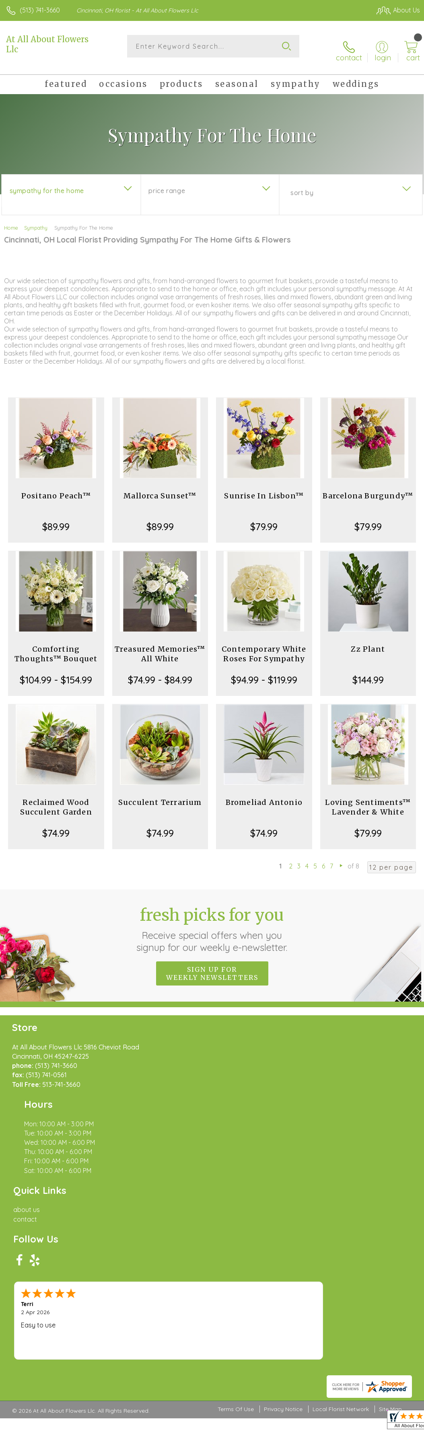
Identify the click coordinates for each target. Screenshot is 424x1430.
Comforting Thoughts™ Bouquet (55, 646)
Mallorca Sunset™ (159, 488)
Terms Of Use (236, 1202)
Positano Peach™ (56, 488)
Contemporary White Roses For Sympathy (264, 646)
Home (11, 220)
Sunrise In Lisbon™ (264, 488)
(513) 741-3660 (40, 10)
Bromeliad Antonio (264, 795)
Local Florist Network (341, 1202)
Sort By (301, 185)
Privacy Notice (283, 1202)
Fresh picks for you (212, 921)
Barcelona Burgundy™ (368, 488)
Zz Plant (368, 641)
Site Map (390, 1202)
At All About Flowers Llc (47, 44)
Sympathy (35, 220)
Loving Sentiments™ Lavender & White (368, 799)
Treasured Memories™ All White (160, 646)
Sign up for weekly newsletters (212, 966)
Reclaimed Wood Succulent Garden (56, 799)
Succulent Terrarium (160, 795)
